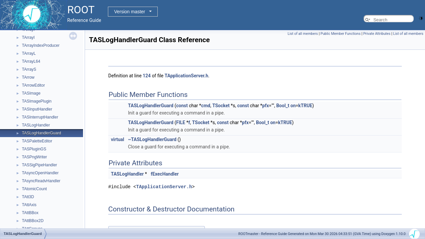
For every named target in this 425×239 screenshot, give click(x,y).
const (182, 105)
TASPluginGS (34, 149)
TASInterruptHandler (40, 117)
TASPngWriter (34, 157)
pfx (265, 105)
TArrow (28, 77)
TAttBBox (30, 212)
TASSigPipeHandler (39, 165)
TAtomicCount (34, 189)
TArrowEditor (33, 85)
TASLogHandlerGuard (41, 133)
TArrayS (29, 69)
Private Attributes (376, 34)
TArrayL (29, 53)
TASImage (31, 93)
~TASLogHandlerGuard (152, 139)
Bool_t (282, 105)
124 (147, 75)
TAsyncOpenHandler (40, 173)
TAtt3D (28, 197)
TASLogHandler (36, 125)
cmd (205, 105)
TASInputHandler (37, 109)
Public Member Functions (340, 34)
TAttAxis (29, 204)
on (293, 105)
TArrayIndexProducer (40, 45)
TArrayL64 (31, 61)
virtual (117, 139)
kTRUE (305, 105)
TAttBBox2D (32, 220)
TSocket (220, 105)
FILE (180, 122)
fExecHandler (165, 174)
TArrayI (28, 37)
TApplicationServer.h (186, 75)
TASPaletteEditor (37, 141)
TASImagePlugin (36, 101)
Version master (129, 11)
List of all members (303, 34)
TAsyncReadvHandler (41, 181)
